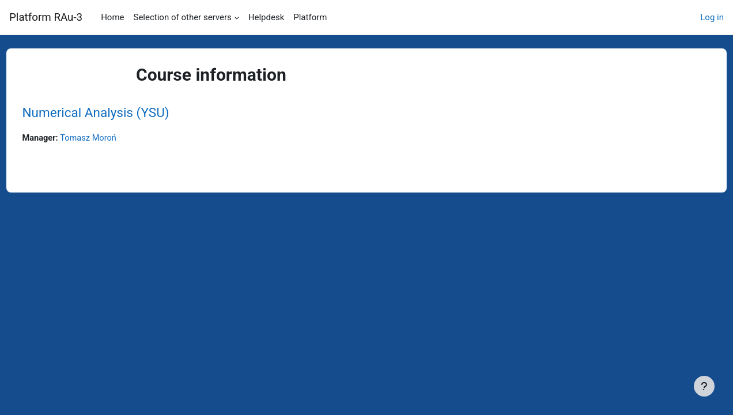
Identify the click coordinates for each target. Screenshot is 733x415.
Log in (712, 17)
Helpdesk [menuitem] (266, 17)
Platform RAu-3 (45, 17)
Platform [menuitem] (310, 17)
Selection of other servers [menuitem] (183, 17)
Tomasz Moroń (112, 138)
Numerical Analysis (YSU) (117, 112)
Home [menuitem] (112, 17)
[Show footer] (704, 386)
